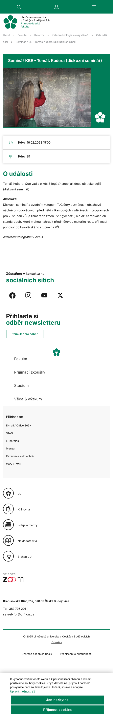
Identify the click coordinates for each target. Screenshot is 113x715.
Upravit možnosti (22, 697)
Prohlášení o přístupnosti (75, 653)
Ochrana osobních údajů (37, 653)
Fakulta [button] (20, 359)
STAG (9, 433)
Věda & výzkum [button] (28, 399)
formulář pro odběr (25, 334)
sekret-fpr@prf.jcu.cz (18, 614)
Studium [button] (21, 385)
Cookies (56, 642)
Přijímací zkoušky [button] (29, 372)
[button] (19, 7)
